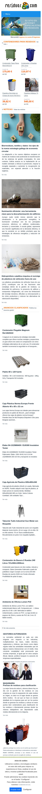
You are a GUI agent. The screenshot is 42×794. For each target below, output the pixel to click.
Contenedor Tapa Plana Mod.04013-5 (10, 64)
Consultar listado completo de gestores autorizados (19, 661)
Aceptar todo (16, 789)
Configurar (27, 789)
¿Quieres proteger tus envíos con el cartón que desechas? (20, 748)
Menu (7, 14)
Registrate (36, 37)
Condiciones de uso (24, 785)
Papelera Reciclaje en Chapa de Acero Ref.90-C (11, 94)
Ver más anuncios (9, 628)
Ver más (4, 175)
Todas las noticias (19, 109)
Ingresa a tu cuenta (25, 37)
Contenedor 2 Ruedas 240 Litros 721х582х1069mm (29, 65)
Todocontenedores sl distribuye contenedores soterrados (20, 750)
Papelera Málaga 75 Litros (31, 94)
